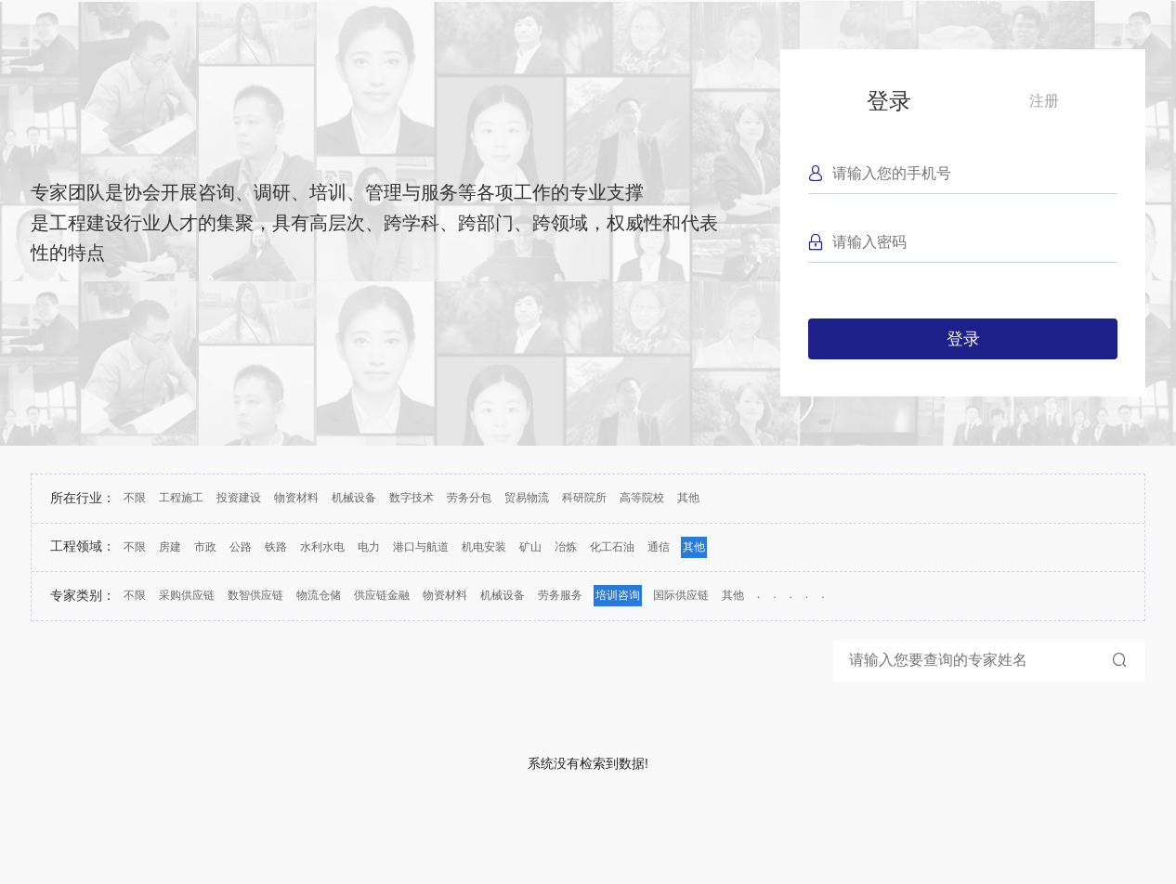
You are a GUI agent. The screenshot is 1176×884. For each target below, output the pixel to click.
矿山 (530, 546)
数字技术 (411, 497)
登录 (889, 100)
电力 (369, 546)
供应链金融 (382, 595)
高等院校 (642, 497)
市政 (205, 546)
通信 (658, 546)
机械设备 (354, 497)
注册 (1044, 101)
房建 (170, 546)
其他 (688, 497)
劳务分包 (469, 497)
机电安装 (484, 546)
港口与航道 (421, 546)
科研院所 (584, 497)
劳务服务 (560, 595)
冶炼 (566, 546)
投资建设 (238, 497)
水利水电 (322, 546)
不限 (135, 497)
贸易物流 (526, 497)
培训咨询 (617, 595)
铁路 (276, 546)
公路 (240, 546)
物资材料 (296, 497)
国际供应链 (681, 595)
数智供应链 (255, 595)
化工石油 (612, 546)
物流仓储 (318, 595)
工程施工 (181, 497)
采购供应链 (187, 595)
